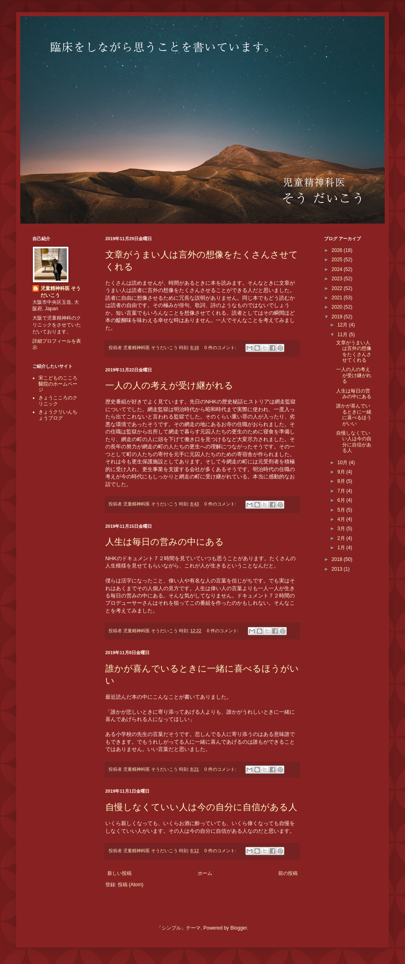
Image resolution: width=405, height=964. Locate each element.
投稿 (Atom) (130, 884)
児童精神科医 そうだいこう (60, 292)
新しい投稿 (119, 873)
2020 (338, 307)
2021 (338, 298)
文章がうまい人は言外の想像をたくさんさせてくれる (353, 351)
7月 (341, 491)
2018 (338, 559)
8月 (341, 481)
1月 (341, 547)
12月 (343, 325)
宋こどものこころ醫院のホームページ (57, 383)
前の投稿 (288, 873)
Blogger (238, 928)
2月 (341, 538)
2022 (338, 288)
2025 (338, 259)
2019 (338, 317)
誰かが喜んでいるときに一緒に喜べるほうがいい (353, 414)
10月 (343, 462)
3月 (341, 528)
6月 (341, 500)
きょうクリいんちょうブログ (57, 414)
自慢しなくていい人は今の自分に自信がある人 (201, 807)
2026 (338, 250)
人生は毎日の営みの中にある (164, 542)
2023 (338, 279)
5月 (341, 510)
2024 (338, 269)
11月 (343, 334)
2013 (338, 569)
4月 (341, 519)
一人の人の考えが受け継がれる (169, 385)
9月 (341, 472)
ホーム (205, 873)
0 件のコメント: (221, 347)
